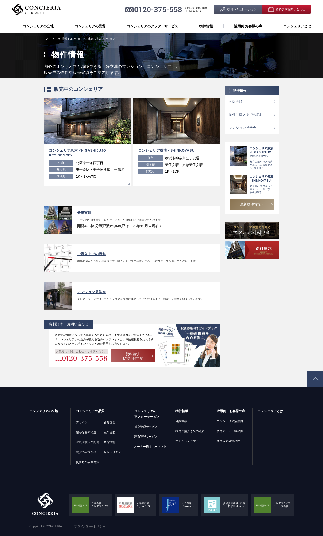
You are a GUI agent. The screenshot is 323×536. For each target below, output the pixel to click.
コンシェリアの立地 (38, 26)
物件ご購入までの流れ (246, 115)
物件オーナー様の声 (230, 431)
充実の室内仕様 (86, 452)
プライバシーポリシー (90, 526)
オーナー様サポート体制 (150, 446)
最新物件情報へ (252, 204)
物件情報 (206, 26)
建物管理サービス (146, 436)
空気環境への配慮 (87, 442)
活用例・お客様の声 (231, 411)
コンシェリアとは (297, 26)
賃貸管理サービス (146, 427)
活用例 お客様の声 (248, 26)
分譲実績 (235, 101)
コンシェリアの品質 (90, 26)
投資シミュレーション (242, 9)
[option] (87, 142)
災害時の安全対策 (87, 462)
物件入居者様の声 (228, 441)
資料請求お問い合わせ (290, 9)
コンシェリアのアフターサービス (152, 26)
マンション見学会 (242, 128)
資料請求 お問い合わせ (132, 356)
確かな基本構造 (86, 432)
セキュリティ (112, 452)
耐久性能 (109, 432)
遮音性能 (109, 442)
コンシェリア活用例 (230, 421)
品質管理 (109, 422)
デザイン (82, 422)
